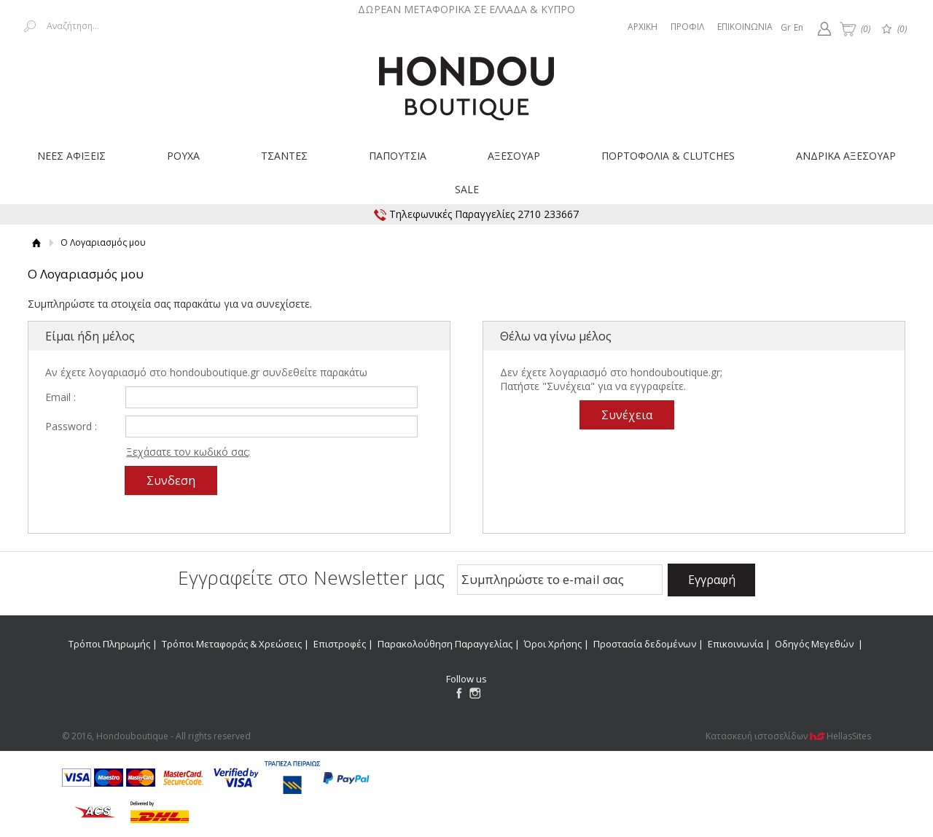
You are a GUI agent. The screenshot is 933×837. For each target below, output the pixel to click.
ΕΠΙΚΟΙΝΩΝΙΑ (745, 26)
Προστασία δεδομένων (644, 643)
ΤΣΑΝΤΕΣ (284, 156)
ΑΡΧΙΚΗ (642, 26)
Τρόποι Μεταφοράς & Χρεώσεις (232, 643)
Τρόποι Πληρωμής (109, 643)
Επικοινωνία (735, 643)
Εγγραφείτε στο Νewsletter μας (311, 577)
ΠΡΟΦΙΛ (687, 26)
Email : (60, 397)
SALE (467, 189)
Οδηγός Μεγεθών (815, 643)
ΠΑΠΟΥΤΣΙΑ (397, 156)
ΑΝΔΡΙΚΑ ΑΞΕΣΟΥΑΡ (846, 156)
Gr (786, 27)
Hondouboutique (466, 83)
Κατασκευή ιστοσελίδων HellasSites (788, 736)
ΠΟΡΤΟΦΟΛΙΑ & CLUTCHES (668, 156)
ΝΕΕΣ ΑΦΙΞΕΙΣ (71, 156)
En (798, 27)
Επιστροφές (339, 643)
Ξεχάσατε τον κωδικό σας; (188, 452)
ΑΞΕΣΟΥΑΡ (514, 156)
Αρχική (37, 242)
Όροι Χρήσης (553, 643)
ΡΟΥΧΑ (183, 156)
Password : (71, 426)
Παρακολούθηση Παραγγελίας (445, 643)
